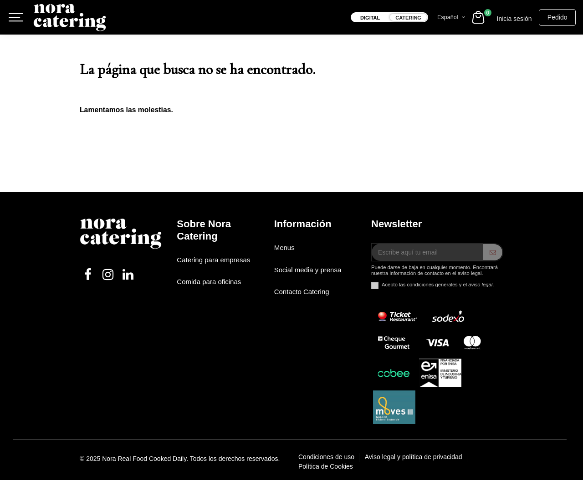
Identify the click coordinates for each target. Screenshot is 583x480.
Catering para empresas (213, 260)
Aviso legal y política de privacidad (414, 456)
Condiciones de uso (327, 456)
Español (452, 17)
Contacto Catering (301, 291)
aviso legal (480, 284)
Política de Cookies (325, 466)
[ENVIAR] (493, 252)
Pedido (557, 17)
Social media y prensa (308, 270)
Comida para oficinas (209, 281)
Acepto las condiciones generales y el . (438, 284)
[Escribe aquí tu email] (427, 252)
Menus (284, 247)
